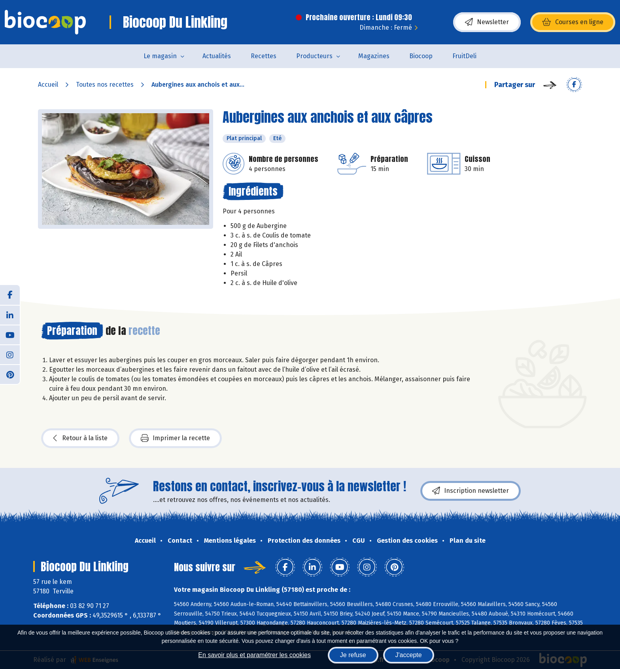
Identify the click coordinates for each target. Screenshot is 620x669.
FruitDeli (464, 56)
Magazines (373, 56)
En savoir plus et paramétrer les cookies (254, 655)
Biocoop (421, 56)
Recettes (263, 56)
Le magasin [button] (160, 56)
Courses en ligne (572, 22)
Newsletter (487, 22)
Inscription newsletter (470, 491)
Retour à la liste (80, 438)
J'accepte (408, 655)
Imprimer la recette (175, 438)
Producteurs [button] (314, 56)
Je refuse (353, 655)
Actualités (216, 56)
